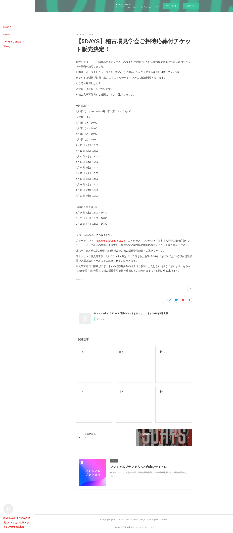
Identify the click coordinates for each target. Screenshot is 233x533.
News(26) (79, 279)
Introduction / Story (13, 44)
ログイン (191, 6)
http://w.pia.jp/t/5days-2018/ (111, 240)
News (7, 34)
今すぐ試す (171, 5)
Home (7, 26)
